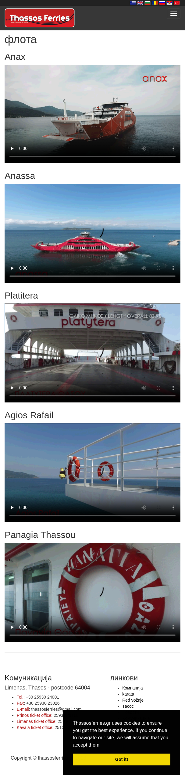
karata (128, 694)
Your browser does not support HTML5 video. (92, 114)
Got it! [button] (121, 759)
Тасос (128, 706)
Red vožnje (133, 700)
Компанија (132, 688)
